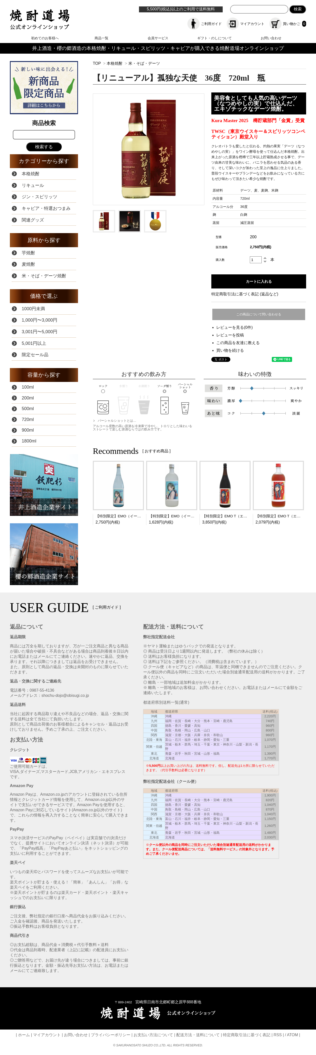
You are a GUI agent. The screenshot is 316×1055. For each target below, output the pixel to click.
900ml (28, 430)
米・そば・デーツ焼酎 (44, 275)
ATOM (292, 1035)
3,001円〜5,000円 (39, 331)
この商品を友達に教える (238, 343)
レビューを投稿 (230, 335)
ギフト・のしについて (214, 38)
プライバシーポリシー (110, 1035)
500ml (28, 408)
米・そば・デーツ (144, 63)
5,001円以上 (34, 343)
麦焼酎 (28, 264)
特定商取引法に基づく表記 (246, 1035)
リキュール (33, 185)
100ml (28, 387)
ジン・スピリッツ (39, 196)
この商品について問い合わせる (258, 314)
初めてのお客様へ (45, 38)
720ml (28, 419)
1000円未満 (33, 308)
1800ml (29, 441)
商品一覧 (101, 38)
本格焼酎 (114, 63)
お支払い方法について (153, 1035)
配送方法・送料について (198, 1035)
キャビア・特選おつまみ (46, 208)
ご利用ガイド (204, 24)
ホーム (24, 1035)
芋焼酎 (28, 252)
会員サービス (158, 38)
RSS (278, 1035)
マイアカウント (245, 24)
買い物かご (287, 24)
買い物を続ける (230, 350)
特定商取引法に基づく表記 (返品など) (244, 294)
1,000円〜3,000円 (39, 320)
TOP (97, 63)
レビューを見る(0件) (234, 327)
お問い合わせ (271, 38)
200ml (28, 398)
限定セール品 (35, 354)
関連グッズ (33, 220)
